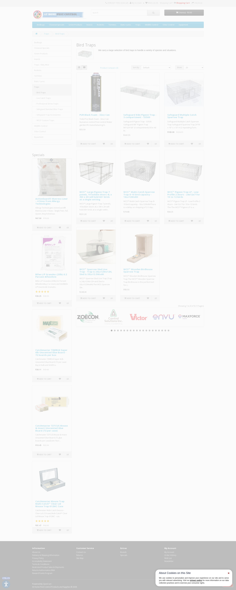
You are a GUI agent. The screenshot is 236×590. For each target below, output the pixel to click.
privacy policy (196, 580)
